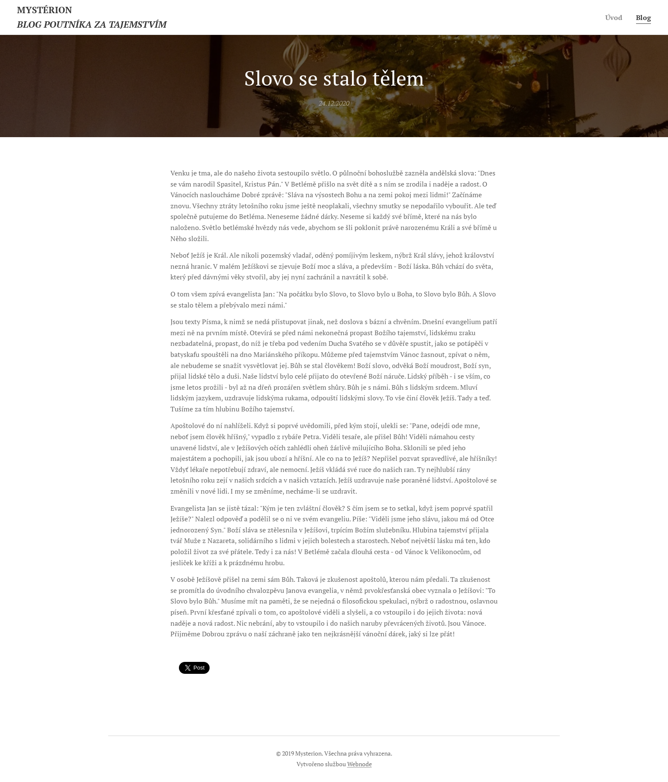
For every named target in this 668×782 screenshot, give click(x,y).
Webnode (359, 764)
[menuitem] (614, 17)
